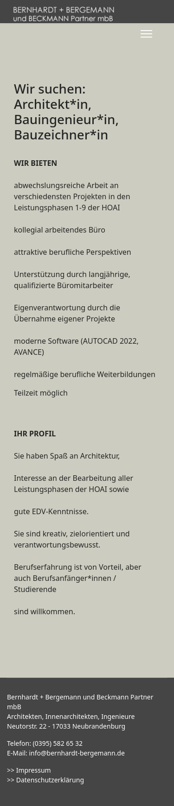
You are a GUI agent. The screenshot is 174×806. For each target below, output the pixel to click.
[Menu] (146, 34)
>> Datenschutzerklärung (45, 779)
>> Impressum (29, 770)
